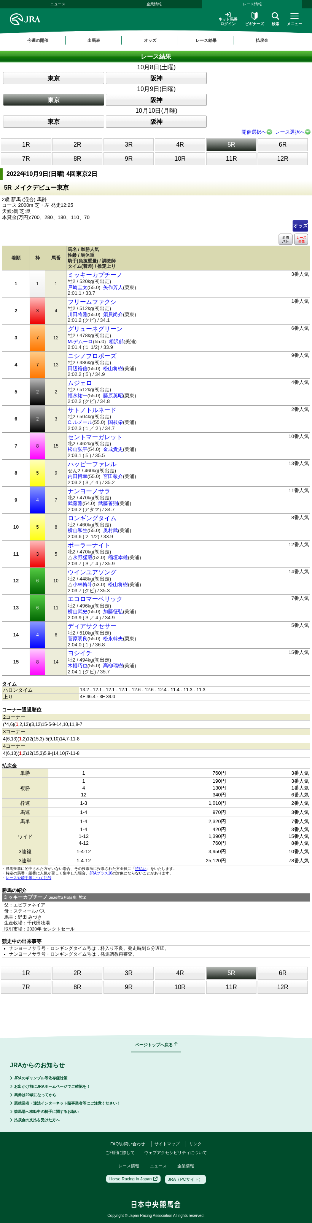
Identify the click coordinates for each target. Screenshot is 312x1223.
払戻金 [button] (262, 40)
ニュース (57, 4)
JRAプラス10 (100, 873)
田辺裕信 (78, 368)
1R (26, 144)
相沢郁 (116, 341)
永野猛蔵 (82, 557)
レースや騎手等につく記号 (28, 878)
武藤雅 (75, 503)
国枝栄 (115, 422)
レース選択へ (290, 132)
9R (128, 158)
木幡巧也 (78, 665)
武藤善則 (108, 503)
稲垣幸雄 (118, 557)
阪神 (156, 78)
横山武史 (78, 611)
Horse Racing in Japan (133, 1179)
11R (231, 158)
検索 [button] (275, 19)
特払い (140, 868)
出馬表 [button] (94, 40)
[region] (156, 40)
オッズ (300, 226)
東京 (54, 78)
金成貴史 (113, 449)
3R (128, 144)
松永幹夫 (113, 638)
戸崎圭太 (78, 287)
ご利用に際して (120, 1152)
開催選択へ (254, 132)
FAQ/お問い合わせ (127, 1143)
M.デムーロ (80, 341)
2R (77, 144)
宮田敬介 (113, 476)
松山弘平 (78, 449)
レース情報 (252, 4)
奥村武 (110, 530)
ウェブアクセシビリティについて (175, 1152)
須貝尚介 (113, 314)
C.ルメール (80, 422)
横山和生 (78, 530)
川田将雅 (78, 314)
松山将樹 (113, 368)
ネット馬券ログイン (227, 19)
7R (26, 158)
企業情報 (154, 4)
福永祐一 (78, 395)
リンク (195, 1143)
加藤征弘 (113, 611)
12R (282, 158)
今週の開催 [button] (37, 40)
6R (283, 144)
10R (180, 158)
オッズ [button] (150, 40)
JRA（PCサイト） (185, 1179)
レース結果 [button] (206, 40)
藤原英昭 (113, 395)
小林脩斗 (82, 584)
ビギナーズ (254, 19)
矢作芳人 (113, 287)
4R (180, 144)
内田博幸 (78, 476)
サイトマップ (167, 1143)
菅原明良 (78, 638)
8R (77, 158)
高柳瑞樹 (113, 665)
